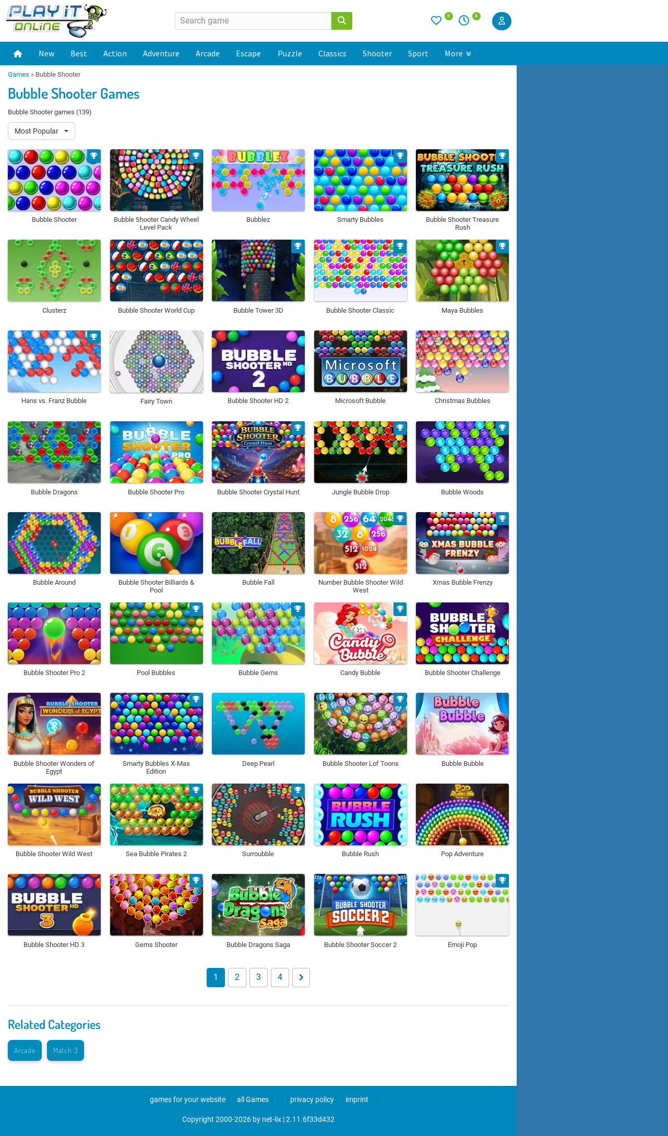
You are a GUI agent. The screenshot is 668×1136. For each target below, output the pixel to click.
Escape (248, 53)
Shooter (377, 53)
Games (18, 74)
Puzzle (290, 53)
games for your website (187, 1099)
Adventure (161, 53)
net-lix (271, 1119)
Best (78, 53)
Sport (418, 53)
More (458, 53)
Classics (332, 53)
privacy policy (312, 1099)
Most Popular (37, 131)
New (46, 53)
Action (115, 53)
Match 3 (65, 1050)
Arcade (208, 53)
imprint (356, 1099)
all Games (253, 1099)
